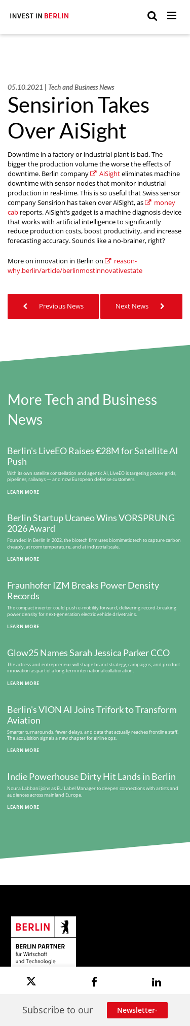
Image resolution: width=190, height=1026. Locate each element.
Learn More (23, 492)
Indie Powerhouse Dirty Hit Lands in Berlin (91, 776)
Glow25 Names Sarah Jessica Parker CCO (88, 652)
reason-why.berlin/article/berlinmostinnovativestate (75, 266)
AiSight (105, 173)
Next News (141, 306)
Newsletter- (137, 1010)
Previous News (53, 306)
